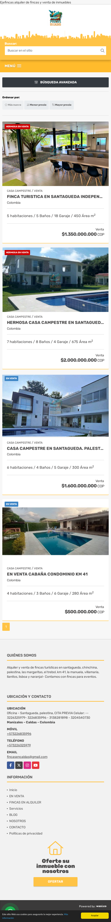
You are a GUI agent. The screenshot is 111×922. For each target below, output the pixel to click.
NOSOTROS (17, 821)
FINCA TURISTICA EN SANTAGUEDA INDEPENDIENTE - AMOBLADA (55, 196)
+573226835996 (19, 734)
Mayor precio (61, 104)
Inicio (13, 790)
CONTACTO (17, 827)
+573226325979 (19, 745)
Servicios (16, 809)
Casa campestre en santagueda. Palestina (55, 448)
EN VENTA (16, 796)
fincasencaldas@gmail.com (27, 757)
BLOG (13, 815)
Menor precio (36, 104)
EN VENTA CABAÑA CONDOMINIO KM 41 (47, 574)
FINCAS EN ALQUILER (25, 802)
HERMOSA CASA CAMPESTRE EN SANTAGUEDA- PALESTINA (55, 322)
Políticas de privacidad (25, 833)
